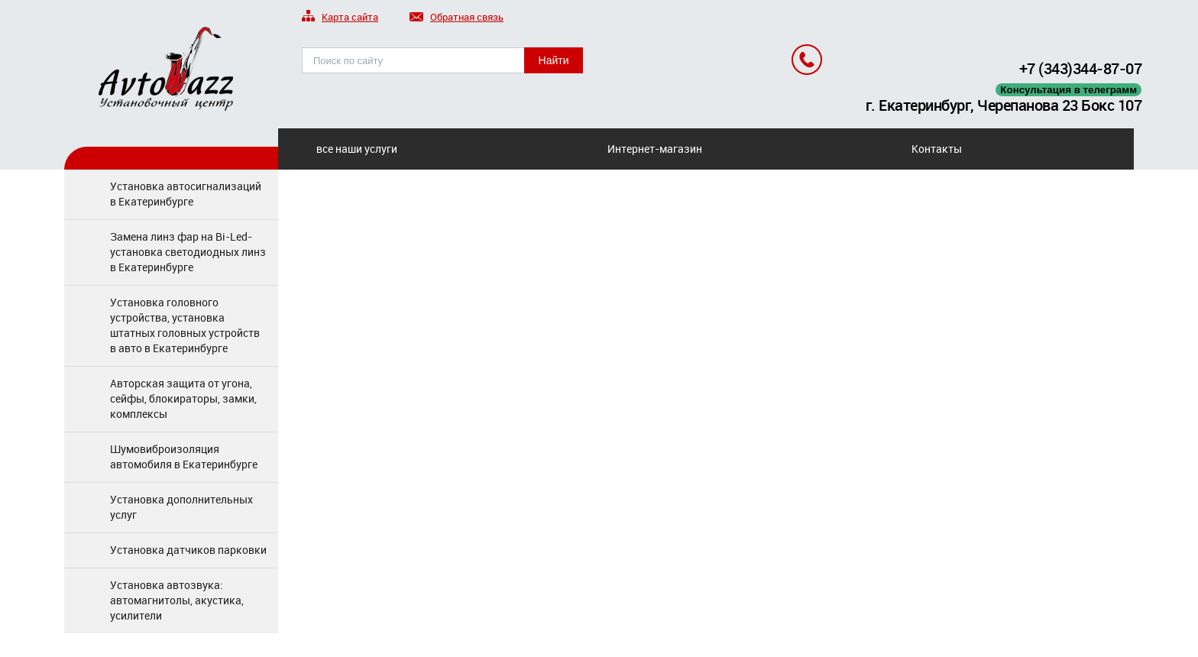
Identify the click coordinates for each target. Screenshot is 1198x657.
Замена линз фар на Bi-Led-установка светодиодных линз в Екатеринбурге (188, 251)
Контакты (936, 148)
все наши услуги (356, 148)
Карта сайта (340, 18)
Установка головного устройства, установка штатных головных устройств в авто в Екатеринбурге (185, 325)
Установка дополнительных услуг (181, 507)
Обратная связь (456, 18)
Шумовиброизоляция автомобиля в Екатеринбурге (183, 456)
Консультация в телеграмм (1068, 89)
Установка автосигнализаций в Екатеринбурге (185, 194)
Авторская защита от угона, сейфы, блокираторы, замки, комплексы (183, 398)
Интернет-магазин (654, 148)
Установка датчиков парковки (188, 549)
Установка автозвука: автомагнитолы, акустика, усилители (177, 600)
